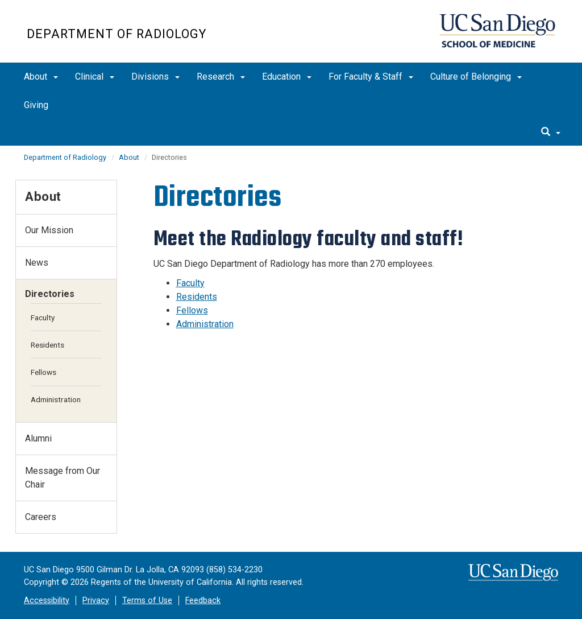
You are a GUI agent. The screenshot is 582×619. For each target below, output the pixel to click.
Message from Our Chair (62, 477)
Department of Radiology (116, 34)
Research (221, 76)
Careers (40, 516)
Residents (196, 296)
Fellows (192, 310)
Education (286, 76)
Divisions (155, 76)
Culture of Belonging (476, 76)
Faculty (190, 283)
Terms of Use (147, 600)
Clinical (94, 76)
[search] (551, 132)
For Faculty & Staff (371, 76)
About (41, 76)
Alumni (38, 438)
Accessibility (46, 600)
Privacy (95, 600)
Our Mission (49, 230)
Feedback (203, 600)
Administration (205, 324)
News (36, 262)
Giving (36, 105)
